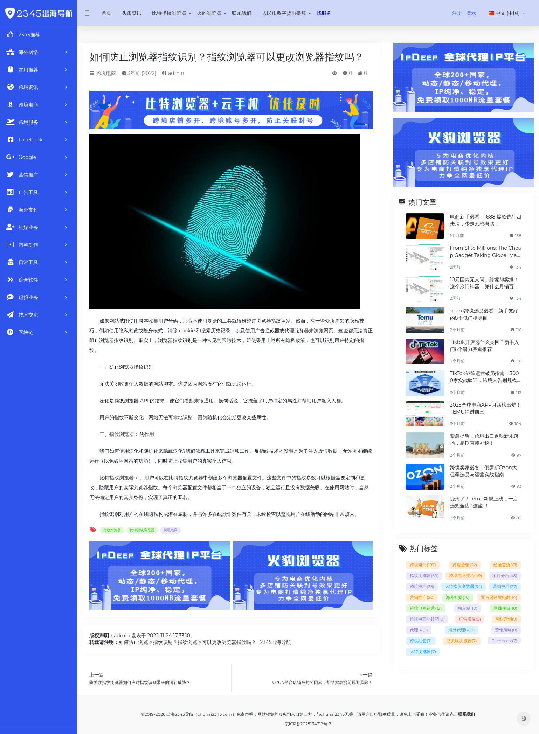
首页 (106, 13)
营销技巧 (505, 586)
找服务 (324, 13)
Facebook (504, 640)
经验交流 (505, 564)
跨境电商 (102, 73)
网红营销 (506, 619)
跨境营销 (464, 564)
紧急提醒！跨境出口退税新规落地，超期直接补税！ (484, 439)
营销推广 (422, 597)
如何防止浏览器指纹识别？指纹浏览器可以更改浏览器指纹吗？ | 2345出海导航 (205, 642)
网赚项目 (505, 608)
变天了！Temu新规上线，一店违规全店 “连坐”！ (484, 502)
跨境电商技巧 (465, 575)
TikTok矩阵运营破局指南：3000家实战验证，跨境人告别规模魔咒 (484, 377)
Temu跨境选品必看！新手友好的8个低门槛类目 (484, 314)
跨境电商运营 (426, 608)
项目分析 (504, 575)
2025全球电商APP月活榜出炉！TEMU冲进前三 (485, 408)
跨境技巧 (422, 586)
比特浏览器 (423, 651)
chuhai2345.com (215, 714)
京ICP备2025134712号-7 (308, 723)
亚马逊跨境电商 (499, 597)
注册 (457, 13)
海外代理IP (461, 629)
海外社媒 (458, 597)
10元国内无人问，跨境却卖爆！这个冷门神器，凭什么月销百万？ (484, 283)
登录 (471, 13)
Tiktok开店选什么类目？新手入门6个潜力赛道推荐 (484, 345)
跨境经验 (421, 640)
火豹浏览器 (209, 13)
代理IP (419, 629)
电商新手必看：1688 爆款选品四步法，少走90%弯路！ (485, 220)
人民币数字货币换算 (284, 13)
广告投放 (470, 619)
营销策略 (506, 629)
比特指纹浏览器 (169, 13)
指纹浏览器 (121, 434)
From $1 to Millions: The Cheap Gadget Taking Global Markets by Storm (485, 251)
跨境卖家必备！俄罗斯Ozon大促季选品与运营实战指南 (483, 471)
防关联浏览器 (462, 640)
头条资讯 (131, 13)
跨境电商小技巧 (427, 619)
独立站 (467, 608)
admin (173, 73)
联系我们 (241, 13)
